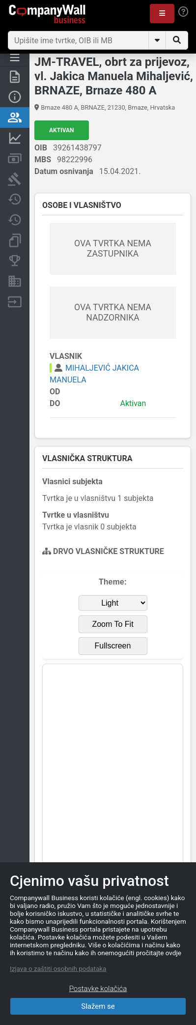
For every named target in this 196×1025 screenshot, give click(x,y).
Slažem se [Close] (98, 1006)
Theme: (113, 582)
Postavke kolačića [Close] (98, 988)
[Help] (183, 12)
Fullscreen (113, 646)
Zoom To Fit (112, 624)
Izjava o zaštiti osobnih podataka (58, 968)
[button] (162, 13)
